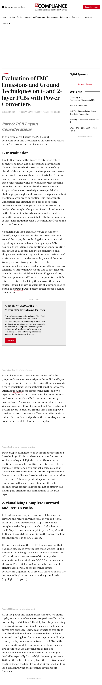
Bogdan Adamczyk (28, 112)
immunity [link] (53, 398)
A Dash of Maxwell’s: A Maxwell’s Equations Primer (25, 308)
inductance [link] (23, 220)
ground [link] (18, 288)
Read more (10, 341)
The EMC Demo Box (78, 105)
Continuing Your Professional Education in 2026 (82, 98)
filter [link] (5, 277)
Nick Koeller (55, 112)
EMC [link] (33, 167)
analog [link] (15, 460)
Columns (5, 73)
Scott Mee (41, 112)
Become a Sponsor (85, 84)
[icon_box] (13, 7)
